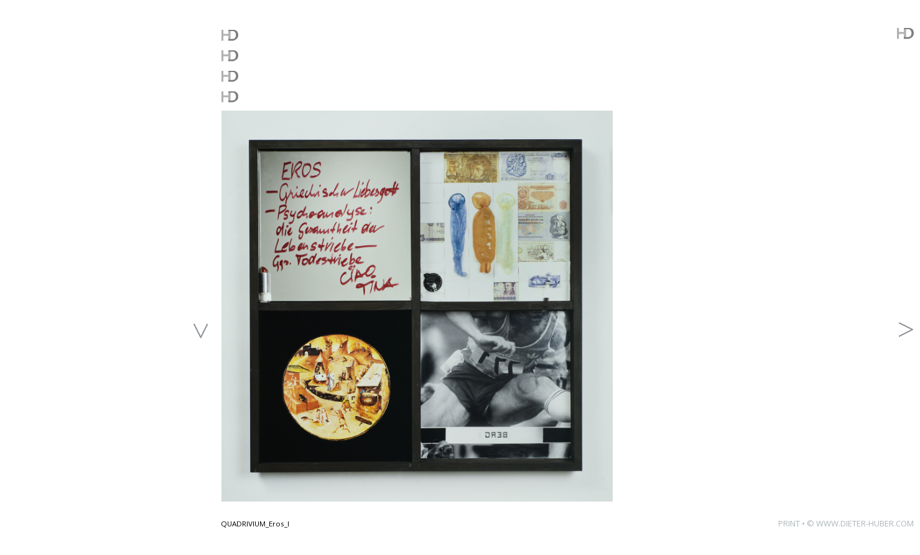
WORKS (248, 55)
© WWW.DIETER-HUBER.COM (860, 523)
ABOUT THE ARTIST (291, 96)
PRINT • (792, 523)
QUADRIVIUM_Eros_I (255, 523)
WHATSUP (257, 34)
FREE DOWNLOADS (290, 76)
